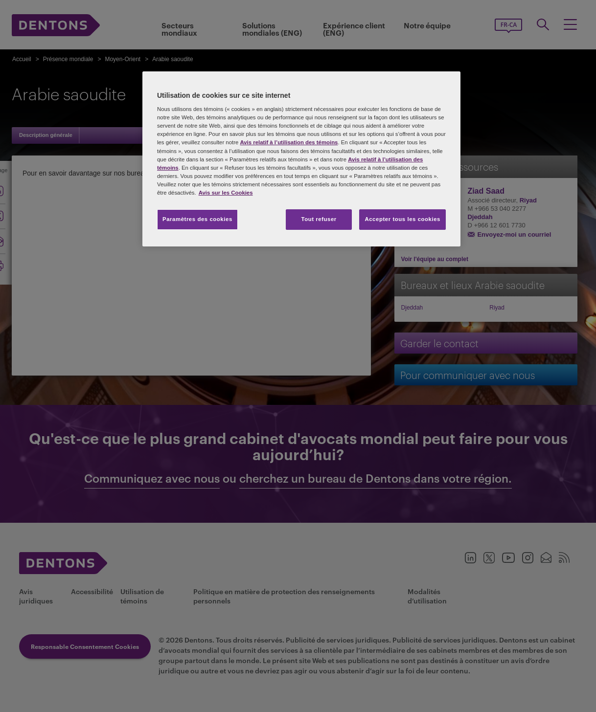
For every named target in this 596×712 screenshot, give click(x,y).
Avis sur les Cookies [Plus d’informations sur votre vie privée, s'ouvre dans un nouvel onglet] (226, 193)
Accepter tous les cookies (402, 219)
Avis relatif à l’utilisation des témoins (289, 142)
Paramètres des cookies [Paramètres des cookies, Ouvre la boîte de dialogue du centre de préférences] (197, 219)
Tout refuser (318, 219)
